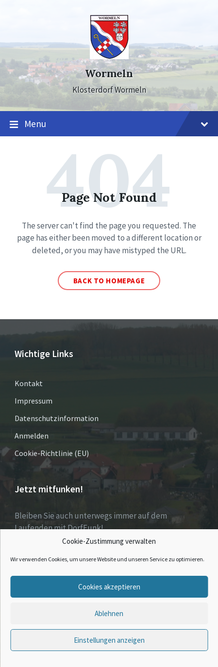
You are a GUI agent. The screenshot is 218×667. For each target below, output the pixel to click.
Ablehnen (109, 613)
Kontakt (29, 383)
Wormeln (109, 73)
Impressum (33, 401)
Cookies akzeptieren (109, 586)
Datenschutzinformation (57, 418)
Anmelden (32, 435)
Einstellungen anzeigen (109, 640)
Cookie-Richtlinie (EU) (52, 453)
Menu (109, 124)
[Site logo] (109, 56)
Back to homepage (109, 280)
